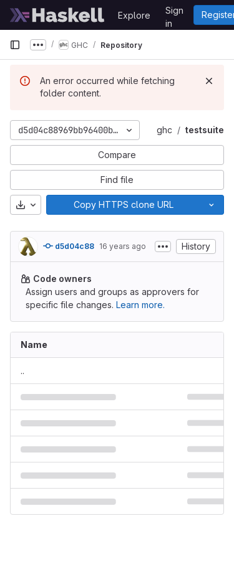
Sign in (174, 12)
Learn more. (140, 304)
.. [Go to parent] (22, 370)
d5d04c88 (68, 246)
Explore (134, 15)
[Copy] (123, 205)
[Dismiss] (209, 80)
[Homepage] (57, 15)
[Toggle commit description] (163, 246)
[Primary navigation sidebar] (15, 45)
